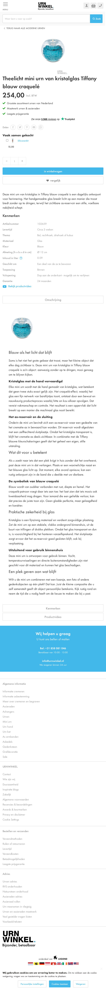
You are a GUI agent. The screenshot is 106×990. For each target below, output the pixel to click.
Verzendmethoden (12, 838)
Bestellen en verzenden (16, 831)
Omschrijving (53, 300)
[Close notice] (101, 969)
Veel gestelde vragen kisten (17, 916)
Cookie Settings (11, 819)
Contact (7, 774)
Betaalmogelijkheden (14, 859)
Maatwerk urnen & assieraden (23, 108)
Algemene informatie (14, 683)
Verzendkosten (11, 853)
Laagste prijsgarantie (18, 113)
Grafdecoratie (10, 751)
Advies (6, 873)
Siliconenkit (23, 140)
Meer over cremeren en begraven (21, 701)
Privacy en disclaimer (14, 814)
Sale (5, 756)
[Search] (96, 18)
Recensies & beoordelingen (17, 804)
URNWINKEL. (10, 766)
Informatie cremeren (13, 691)
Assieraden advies (12, 896)
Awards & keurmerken (15, 809)
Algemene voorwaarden (16, 799)
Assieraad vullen (11, 901)
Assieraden (9, 706)
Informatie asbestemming (16, 696)
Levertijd (7, 848)
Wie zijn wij (9, 779)
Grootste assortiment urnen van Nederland (30, 103)
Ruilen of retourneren (14, 843)
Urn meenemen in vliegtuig (17, 906)
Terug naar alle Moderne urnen (25, 28)
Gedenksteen (10, 746)
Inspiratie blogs (11, 789)
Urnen (6, 716)
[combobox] (46, 18)
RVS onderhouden (12, 886)
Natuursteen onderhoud (15, 891)
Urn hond (8, 726)
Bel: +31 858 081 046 (53, 648)
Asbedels (7, 741)
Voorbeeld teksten (12, 921)
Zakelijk (7, 794)
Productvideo (53, 617)
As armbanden (11, 736)
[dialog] (53, 977)
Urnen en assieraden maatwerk (20, 911)
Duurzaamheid (10, 784)
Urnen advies (10, 881)
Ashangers (8, 711)
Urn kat (6, 731)
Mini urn (7, 721)
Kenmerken (53, 608)
